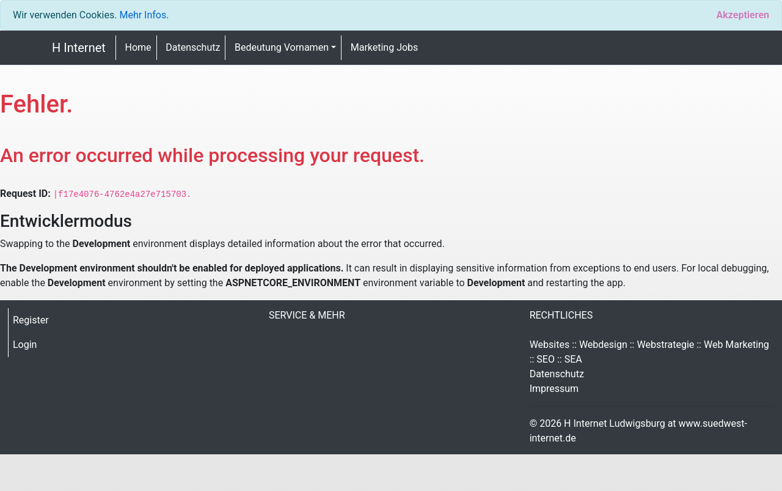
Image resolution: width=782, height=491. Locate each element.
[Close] (742, 15)
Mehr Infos (142, 15)
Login (25, 344)
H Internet (79, 47)
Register (31, 320)
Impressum (554, 388)
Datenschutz (193, 47)
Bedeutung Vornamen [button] (282, 47)
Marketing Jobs (384, 47)
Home (138, 47)
